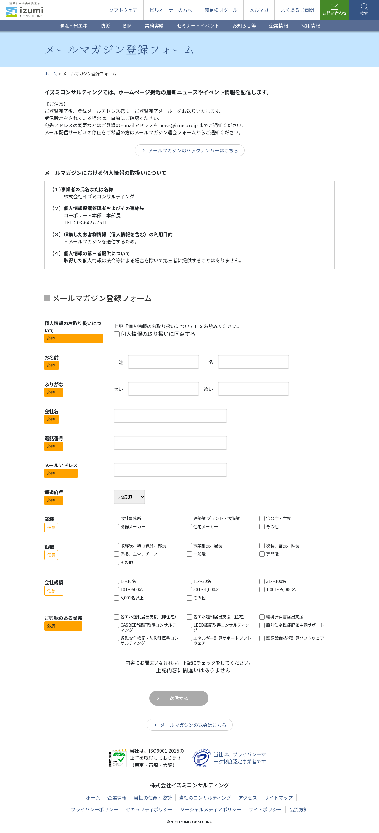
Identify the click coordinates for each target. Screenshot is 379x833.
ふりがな (53, 384)
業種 (49, 519)
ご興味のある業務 (63, 617)
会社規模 (53, 582)
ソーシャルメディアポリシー (210, 809)
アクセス (247, 797)
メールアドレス (61, 465)
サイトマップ (278, 797)
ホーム (93, 797)
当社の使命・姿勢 (153, 797)
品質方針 (298, 809)
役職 (49, 546)
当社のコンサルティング (205, 797)
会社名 (51, 411)
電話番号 (53, 438)
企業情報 (116, 797)
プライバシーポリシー (94, 809)
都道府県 (53, 492)
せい (118, 388)
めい (208, 388)
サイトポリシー (265, 809)
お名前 (51, 357)
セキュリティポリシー (149, 809)
